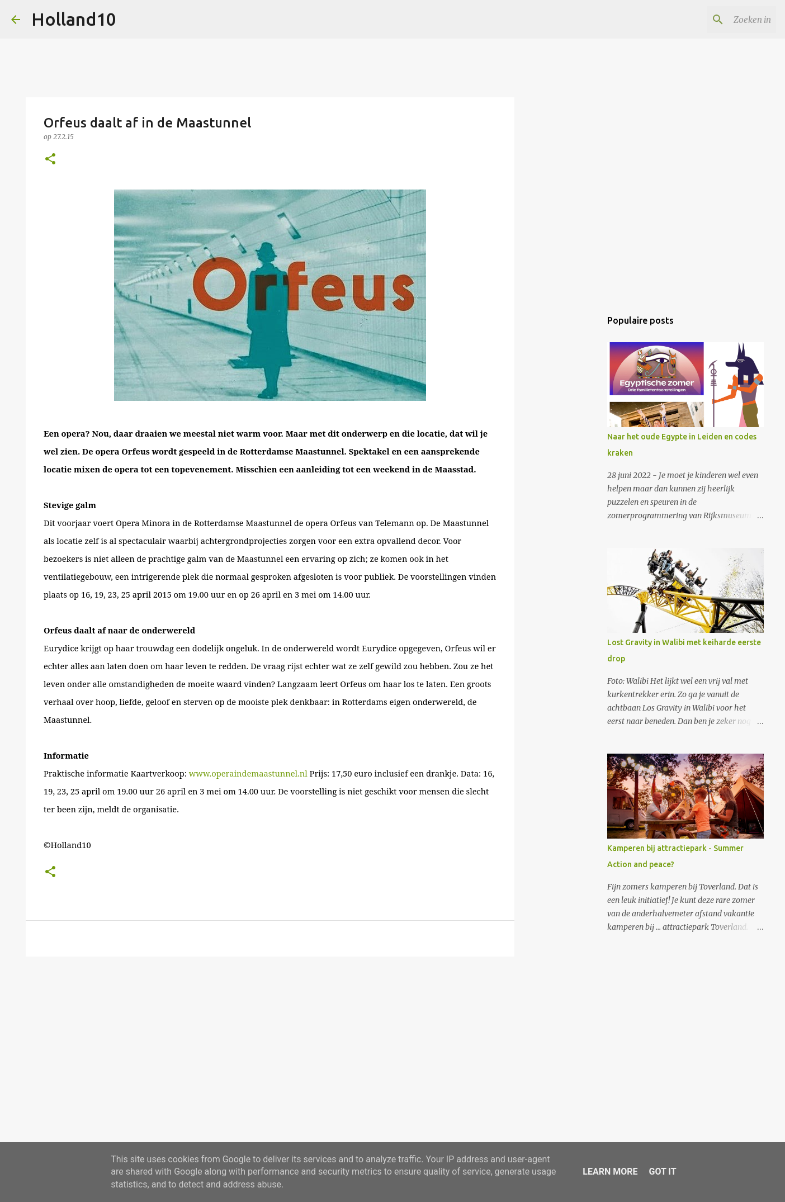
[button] (50, 159)
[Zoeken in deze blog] (717, 19)
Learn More (610, 1171)
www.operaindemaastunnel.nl (248, 773)
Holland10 (73, 19)
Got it (662, 1171)
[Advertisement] (270, 1051)
